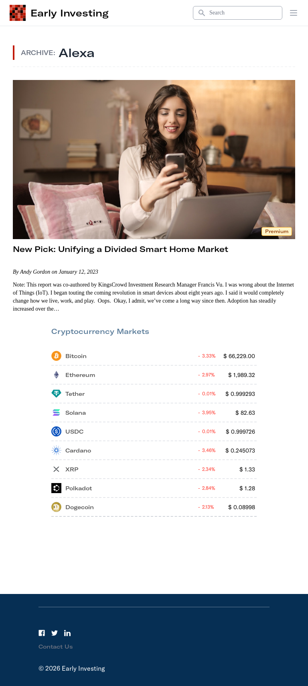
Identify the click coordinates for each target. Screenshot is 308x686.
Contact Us (55, 646)
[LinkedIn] (67, 633)
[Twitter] (54, 633)
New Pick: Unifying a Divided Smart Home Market (120, 249)
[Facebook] (41, 633)
